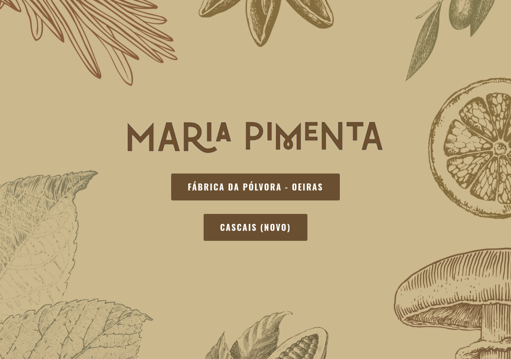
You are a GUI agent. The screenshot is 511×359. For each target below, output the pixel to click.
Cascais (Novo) (255, 227)
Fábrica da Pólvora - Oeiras (255, 186)
